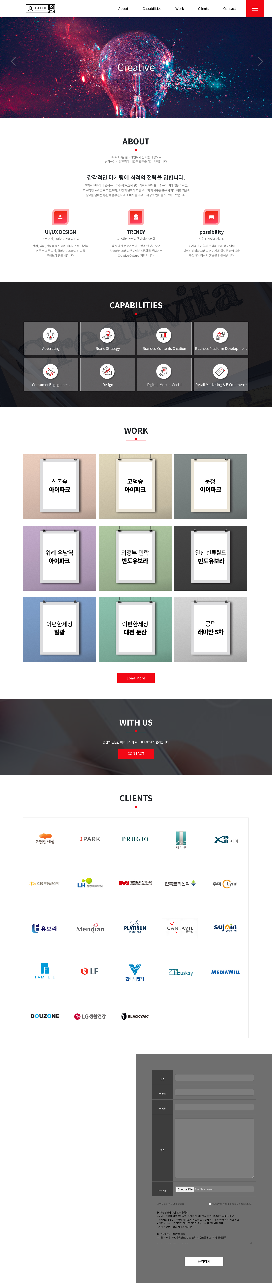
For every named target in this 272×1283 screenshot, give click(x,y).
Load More (136, 678)
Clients (203, 8)
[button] (13, 61)
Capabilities (152, 8)
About (123, 8)
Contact (229, 8)
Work (179, 8)
